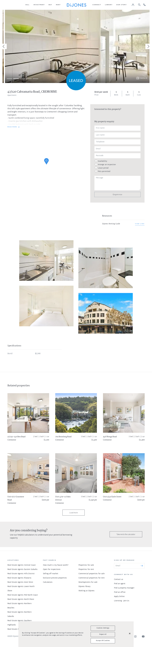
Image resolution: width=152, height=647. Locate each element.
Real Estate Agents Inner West (20, 582)
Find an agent (119, 583)
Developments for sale (88, 582)
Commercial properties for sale (92, 573)
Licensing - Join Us (121, 600)
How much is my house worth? (55, 565)
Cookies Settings (103, 628)
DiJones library (85, 586)
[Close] (129, 633)
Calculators (48, 582)
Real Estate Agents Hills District (21, 573)
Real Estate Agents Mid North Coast (22, 595)
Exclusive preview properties (55, 578)
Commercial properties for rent (92, 578)
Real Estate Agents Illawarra (19, 578)
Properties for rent (86, 569)
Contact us (118, 579)
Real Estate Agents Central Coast (21, 565)
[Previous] (4, 46)
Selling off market (50, 573)
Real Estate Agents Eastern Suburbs (22, 569)
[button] (27, 5)
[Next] (148, 46)
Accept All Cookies (103, 640)
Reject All (102, 634)
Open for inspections (52, 569)
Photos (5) (143, 78)
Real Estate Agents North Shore (20, 599)
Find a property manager (124, 588)
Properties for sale (86, 565)
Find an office (120, 592)
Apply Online (119, 596)
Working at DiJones (87, 590)
